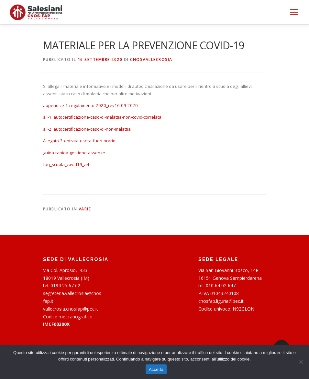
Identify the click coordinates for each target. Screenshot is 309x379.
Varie (85, 209)
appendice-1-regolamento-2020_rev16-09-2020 (90, 105)
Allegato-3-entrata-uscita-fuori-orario (79, 141)
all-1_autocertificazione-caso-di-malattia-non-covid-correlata (102, 117)
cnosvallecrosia (151, 59)
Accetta (156, 369)
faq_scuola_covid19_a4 (66, 164)
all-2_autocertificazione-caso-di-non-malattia (87, 129)
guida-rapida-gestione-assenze (74, 153)
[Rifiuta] (301, 362)
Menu (293, 12)
